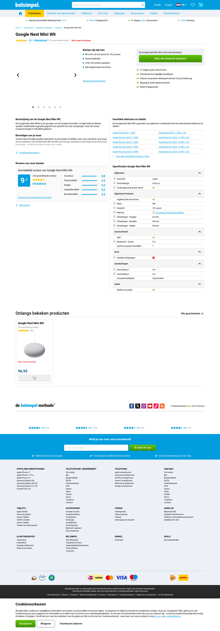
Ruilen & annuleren (24, 548)
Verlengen (119, 13)
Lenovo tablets (23, 523)
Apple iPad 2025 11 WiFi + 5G (172, 133)
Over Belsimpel (72, 540)
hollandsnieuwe (72, 483)
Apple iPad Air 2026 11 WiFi (125, 147)
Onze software (72, 548)
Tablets (154, 13)
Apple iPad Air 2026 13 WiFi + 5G (174, 151)
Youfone (69, 502)
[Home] (20, 13)
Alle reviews (23, 205)
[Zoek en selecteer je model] (108, 5)
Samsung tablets (24, 514)
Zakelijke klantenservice (173, 514)
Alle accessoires (72, 531)
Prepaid (118, 517)
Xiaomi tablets (23, 517)
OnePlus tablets (23, 520)
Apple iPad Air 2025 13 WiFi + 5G (174, 142)
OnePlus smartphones (124, 478)
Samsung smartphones (124, 475)
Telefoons (86, 13)
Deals (167, 536)
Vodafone (70, 500)
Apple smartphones (123, 472)
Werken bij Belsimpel (88, 595)
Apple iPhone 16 (23, 478)
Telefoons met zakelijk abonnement (178, 517)
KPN (68, 486)
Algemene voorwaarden (146, 595)
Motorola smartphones (124, 483)
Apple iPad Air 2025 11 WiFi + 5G (174, 137)
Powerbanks (71, 517)
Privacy (102, 595)
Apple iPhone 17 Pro (25, 475)
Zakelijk (169, 508)
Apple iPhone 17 (23, 472)
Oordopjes (70, 520)
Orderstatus (21, 543)
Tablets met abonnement (27, 525)
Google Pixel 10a (24, 489)
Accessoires (137, 13)
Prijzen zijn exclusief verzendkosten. (140, 589)
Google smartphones (123, 486)
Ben (67, 475)
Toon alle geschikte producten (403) (131, 156)
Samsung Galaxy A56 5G (27, 483)
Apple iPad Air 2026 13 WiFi (125, 151)
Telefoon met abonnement (61, 13)
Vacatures (70, 551)
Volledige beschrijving (27, 152)
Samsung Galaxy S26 (25, 481)
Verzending (21, 540)
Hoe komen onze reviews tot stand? (34, 197)
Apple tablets (22, 512)
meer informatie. (141, 591)
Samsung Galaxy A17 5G (27, 486)
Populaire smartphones (30, 469)
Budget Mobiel (72, 478)
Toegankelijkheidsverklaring (77, 545)
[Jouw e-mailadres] (96, 448)
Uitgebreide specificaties (94, 81)
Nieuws (65, 595)
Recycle (143, 82)
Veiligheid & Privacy (74, 543)
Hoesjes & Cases (72, 512)
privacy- (158, 616)
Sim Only (103, 13)
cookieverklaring (173, 616)
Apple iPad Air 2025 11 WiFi (125, 137)
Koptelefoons (71, 523)
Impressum (112, 595)
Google (58, 28)
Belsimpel (71, 536)
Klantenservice (171, 13)
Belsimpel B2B (170, 512)
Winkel (119, 536)
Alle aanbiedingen (171, 540)
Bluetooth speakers (44, 28)
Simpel (68, 494)
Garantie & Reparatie (25, 545)
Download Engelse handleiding (168, 212)
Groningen (119, 540)
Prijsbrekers (34, 13)
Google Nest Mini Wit (72, 28)
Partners (73, 595)
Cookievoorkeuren (126, 595)
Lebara (68, 489)
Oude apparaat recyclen (124, 520)
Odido (68, 491)
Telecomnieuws (121, 514)
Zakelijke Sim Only (171, 520)
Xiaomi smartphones (123, 481)
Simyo (68, 497)
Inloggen (169, 5)
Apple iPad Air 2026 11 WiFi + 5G (174, 147)
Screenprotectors (73, 514)
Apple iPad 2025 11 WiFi (124, 133)
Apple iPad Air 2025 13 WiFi (125, 142)
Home (18, 28)
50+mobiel (70, 472)
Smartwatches (72, 525)
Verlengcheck (120, 512)
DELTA (68, 481)
